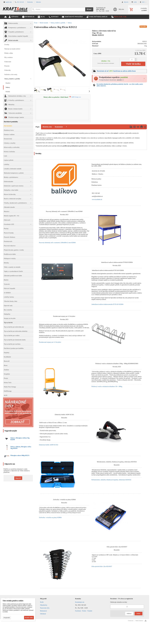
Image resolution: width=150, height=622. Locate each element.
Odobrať (129, 613)
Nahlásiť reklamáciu (139, 620)
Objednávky (43, 605)
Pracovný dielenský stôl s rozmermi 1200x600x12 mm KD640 (57, 242)
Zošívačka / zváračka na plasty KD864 (50, 517)
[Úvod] (15, 9)
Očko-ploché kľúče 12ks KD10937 (101, 566)
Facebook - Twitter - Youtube (83, 611)
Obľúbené (43, 614)
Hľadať (89, 9)
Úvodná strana (130, 620)
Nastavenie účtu (44, 608)
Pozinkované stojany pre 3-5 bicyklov (50, 342)
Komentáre (59, 127)
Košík (42, 602)
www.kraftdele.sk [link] (97, 199)
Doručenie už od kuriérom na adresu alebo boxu (116, 71)
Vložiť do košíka (133, 64)
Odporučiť (18, 478)
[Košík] (138, 9)
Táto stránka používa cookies (13, 601)
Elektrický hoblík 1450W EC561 (48, 445)
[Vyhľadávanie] (58, 9)
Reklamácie (43, 611)
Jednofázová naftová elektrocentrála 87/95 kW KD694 (107, 304)
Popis (37, 127)
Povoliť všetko (29, 617)
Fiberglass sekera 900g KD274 (19, 455)
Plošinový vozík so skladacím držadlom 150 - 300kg (106, 386)
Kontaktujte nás (79, 602)
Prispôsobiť (7, 617)
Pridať (138, 613)
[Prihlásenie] (118, 9)
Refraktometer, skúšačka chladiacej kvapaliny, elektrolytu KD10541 (111, 480)
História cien (47, 127)
